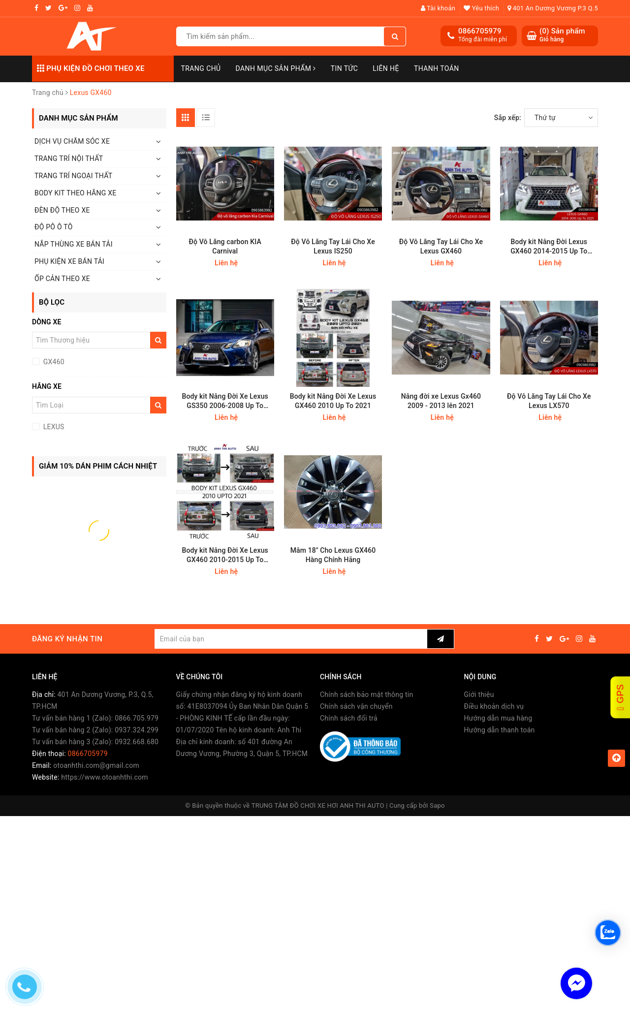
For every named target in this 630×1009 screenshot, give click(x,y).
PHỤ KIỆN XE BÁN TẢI (69, 261)
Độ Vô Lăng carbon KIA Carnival (225, 246)
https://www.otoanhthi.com (104, 777)
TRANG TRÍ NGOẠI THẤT (73, 176)
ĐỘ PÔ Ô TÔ (53, 227)
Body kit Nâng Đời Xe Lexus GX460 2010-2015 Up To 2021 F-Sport (225, 555)
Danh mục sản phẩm (276, 68)
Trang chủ (201, 68)
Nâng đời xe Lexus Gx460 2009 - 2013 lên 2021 (441, 401)
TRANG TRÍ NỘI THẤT (68, 158)
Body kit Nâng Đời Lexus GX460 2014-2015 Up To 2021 (548, 247)
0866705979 (480, 31)
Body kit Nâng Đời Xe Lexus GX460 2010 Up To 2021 (333, 401)
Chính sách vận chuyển (356, 706)
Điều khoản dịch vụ (494, 706)
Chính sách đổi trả (349, 718)
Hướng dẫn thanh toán (499, 730)
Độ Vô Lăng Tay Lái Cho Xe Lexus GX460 (441, 246)
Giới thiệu (479, 694)
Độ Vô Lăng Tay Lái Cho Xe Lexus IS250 (333, 246)
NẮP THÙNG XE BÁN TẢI (73, 244)
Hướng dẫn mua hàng (498, 718)
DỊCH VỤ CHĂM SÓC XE (72, 141)
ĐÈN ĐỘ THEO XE (62, 210)
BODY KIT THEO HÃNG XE (75, 193)
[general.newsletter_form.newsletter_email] (291, 639)
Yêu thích (481, 8)
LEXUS (52, 427)
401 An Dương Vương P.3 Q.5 (552, 8)
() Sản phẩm (562, 35)
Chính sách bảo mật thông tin (366, 694)
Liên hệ (386, 68)
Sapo (437, 805)
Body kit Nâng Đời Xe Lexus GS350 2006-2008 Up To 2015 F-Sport (225, 401)
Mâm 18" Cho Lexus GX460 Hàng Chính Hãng (333, 555)
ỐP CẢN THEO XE (62, 279)
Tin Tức (344, 68)
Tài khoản (438, 8)
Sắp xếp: (507, 118)
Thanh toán (436, 68)
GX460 (52, 362)
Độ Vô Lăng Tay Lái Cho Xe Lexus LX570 (549, 401)
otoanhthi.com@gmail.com (96, 765)
